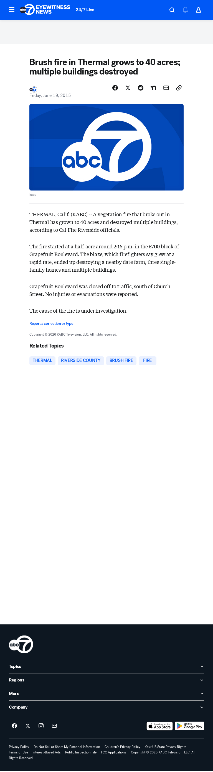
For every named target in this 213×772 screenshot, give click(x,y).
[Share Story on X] (128, 88)
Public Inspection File (81, 753)
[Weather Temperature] (155, 10)
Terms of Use (18, 753)
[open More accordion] (106, 694)
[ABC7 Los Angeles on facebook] (14, 726)
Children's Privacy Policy (122, 747)
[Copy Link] (179, 88)
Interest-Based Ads (46, 753)
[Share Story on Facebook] (115, 88)
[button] (11, 9)
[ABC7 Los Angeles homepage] (45, 10)
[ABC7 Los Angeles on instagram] (41, 726)
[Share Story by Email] (166, 88)
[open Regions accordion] (106, 681)
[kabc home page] (21, 645)
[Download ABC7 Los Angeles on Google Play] (189, 726)
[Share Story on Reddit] (140, 88)
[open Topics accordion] (106, 667)
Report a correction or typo (51, 324)
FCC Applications (113, 753)
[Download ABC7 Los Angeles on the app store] (159, 726)
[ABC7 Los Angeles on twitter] (27, 726)
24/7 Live (85, 9)
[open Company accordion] (106, 708)
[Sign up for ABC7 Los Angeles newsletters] (54, 726)
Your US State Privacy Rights (165, 747)
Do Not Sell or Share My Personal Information (67, 747)
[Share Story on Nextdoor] (153, 88)
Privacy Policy (19, 747)
